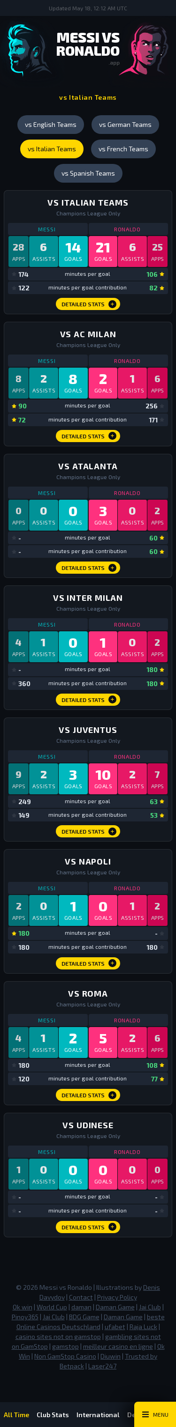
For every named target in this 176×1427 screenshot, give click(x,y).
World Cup (52, 1307)
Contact (81, 1297)
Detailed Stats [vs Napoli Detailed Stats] (88, 963)
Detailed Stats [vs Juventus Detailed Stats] (88, 831)
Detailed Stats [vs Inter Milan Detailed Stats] (88, 699)
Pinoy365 (25, 1317)
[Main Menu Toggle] (155, 1414)
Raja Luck (143, 1327)
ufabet (115, 1327)
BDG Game (84, 1317)
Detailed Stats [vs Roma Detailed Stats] (88, 1095)
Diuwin (110, 1356)
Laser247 (102, 1366)
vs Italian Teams (52, 149)
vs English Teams (51, 124)
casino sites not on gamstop (58, 1336)
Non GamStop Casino (65, 1356)
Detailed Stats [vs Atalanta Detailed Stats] (88, 568)
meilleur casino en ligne (118, 1346)
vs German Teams (125, 124)
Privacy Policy (117, 1297)
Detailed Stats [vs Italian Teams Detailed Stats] (88, 304)
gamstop (65, 1346)
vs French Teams (123, 149)
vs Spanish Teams (88, 173)
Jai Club (150, 1307)
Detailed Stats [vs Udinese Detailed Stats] (88, 1227)
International (98, 1415)
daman (81, 1307)
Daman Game (115, 1307)
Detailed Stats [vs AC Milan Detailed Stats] (88, 436)
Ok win (22, 1307)
